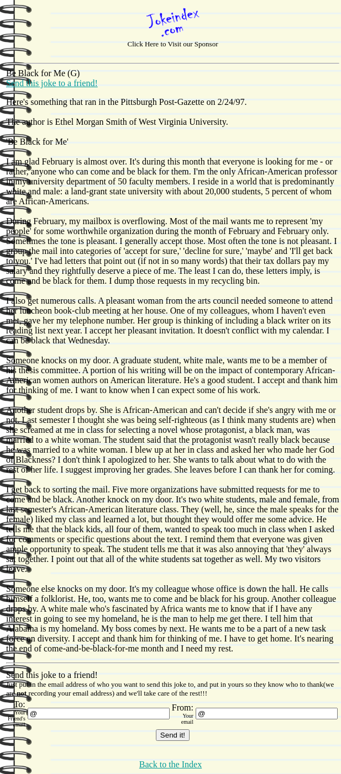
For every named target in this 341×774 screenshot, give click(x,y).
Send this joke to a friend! (52, 83)
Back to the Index (170, 764)
